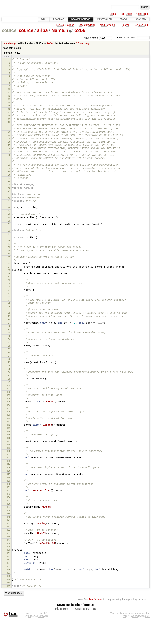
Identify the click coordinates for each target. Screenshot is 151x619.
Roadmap (58, 19)
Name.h (59, 30)
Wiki (43, 19)
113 (8, 428)
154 (8, 563)
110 (8, 418)
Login (113, 13)
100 (8, 385)
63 (9, 263)
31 (9, 158)
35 (9, 171)
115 (8, 434)
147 (8, 540)
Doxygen (140, 19)
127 (8, 474)
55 (9, 237)
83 (9, 329)
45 (9, 204)
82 (9, 326)
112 (8, 424)
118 (8, 444)
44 (9, 201)
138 (8, 510)
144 (8, 530)
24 (9, 135)
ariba (42, 30)
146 (8, 536)
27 (9, 145)
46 (9, 207)
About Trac (142, 13)
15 (9, 105)
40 (9, 188)
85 (9, 336)
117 (8, 441)
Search (123, 19)
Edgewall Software (38, 616)
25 (9, 138)
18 (9, 115)
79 (9, 316)
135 (8, 500)
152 (8, 556)
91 (9, 355)
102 (8, 392)
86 (9, 339)
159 (8, 579)
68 (9, 280)
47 (9, 211)
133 (8, 494)
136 (8, 504)
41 (9, 191)
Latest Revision (87, 25)
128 (8, 477)
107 (8, 408)
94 (9, 365)
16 (9, 109)
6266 (79, 30)
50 (9, 221)
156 (8, 569)
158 (8, 576)
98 (9, 379)
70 (9, 286)
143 (8, 526)
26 (9, 142)
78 (9, 313)
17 (9, 112)
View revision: (91, 37)
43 (9, 198)
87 (9, 342)
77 (9, 309)
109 (8, 415)
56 (9, 240)
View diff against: (133, 37)
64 (9, 267)
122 (8, 457)
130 (8, 484)
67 (9, 276)
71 (9, 290)
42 (9, 194)
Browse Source (80, 19)
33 (9, 165)
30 (9, 155)
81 (9, 323)
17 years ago (83, 43)
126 (8, 471)
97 (9, 375)
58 (9, 247)
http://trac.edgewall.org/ (136, 616)
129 (8, 480)
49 (9, 217)
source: (10, 30)
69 (9, 283)
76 (9, 306)
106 (8, 405)
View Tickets (104, 19)
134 (8, 497)
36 (9, 174)
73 (9, 296)
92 (9, 359)
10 (9, 89)
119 (8, 448)
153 (8, 559)
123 (8, 461)
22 (9, 128)
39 (9, 184)
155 (8, 566)
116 (8, 438)
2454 (50, 43)
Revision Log (141, 25)
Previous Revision (64, 25)
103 (8, 395)
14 (9, 102)
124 (8, 464)
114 (8, 431)
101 (8, 388)
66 (9, 273)
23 (9, 132)
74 (9, 299)
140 (8, 517)
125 (8, 467)
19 (9, 119)
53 (9, 230)
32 (9, 161)
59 (9, 250)
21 (9, 125)
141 (8, 520)
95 (9, 369)
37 (9, 178)
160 (8, 582)
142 (8, 523)
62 (9, 260)
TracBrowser (96, 599)
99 (9, 382)
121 (8, 454)
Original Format (85, 608)
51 (9, 224)
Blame (125, 25)
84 (9, 332)
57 (9, 244)
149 (8, 546)
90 (9, 352)
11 (9, 92)
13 (9, 99)
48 (9, 214)
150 (8, 549)
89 (9, 349)
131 (8, 487)
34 (9, 168)
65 (9, 270)
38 (9, 181)
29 (9, 151)
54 (9, 234)
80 (9, 319)
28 (9, 148)
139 (8, 513)
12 (9, 96)
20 (9, 122)
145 (8, 533)
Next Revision (107, 25)
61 (9, 257)
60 (9, 253)
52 (9, 227)
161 (8, 586)
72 (9, 293)
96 (9, 372)
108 (8, 411)
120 (8, 451)
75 (9, 303)
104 (8, 398)
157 (8, 573)
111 (8, 421)
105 (8, 401)
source (26, 30)
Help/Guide (126, 13)
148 (8, 543)
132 (8, 490)
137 (8, 507)
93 (9, 362)
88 (9, 346)
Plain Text (61, 608)
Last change (9, 43)
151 (8, 553)
